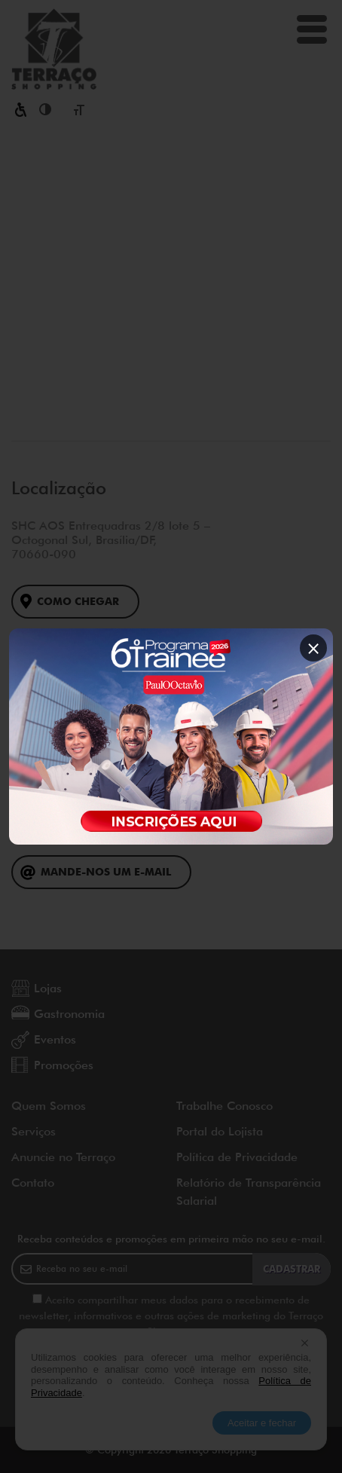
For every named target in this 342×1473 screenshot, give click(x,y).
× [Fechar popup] (313, 648)
